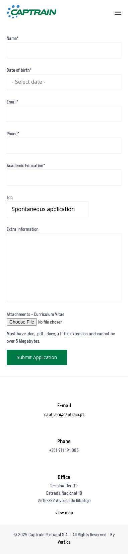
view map (64, 512)
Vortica (64, 542)
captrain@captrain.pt (64, 414)
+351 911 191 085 (64, 450)
